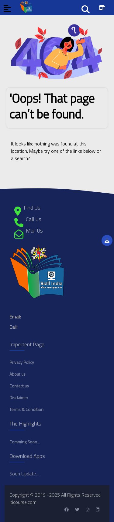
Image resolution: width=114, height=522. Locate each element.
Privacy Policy (21, 362)
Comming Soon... (24, 442)
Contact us (19, 386)
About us (17, 374)
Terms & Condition (26, 409)
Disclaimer (18, 397)
